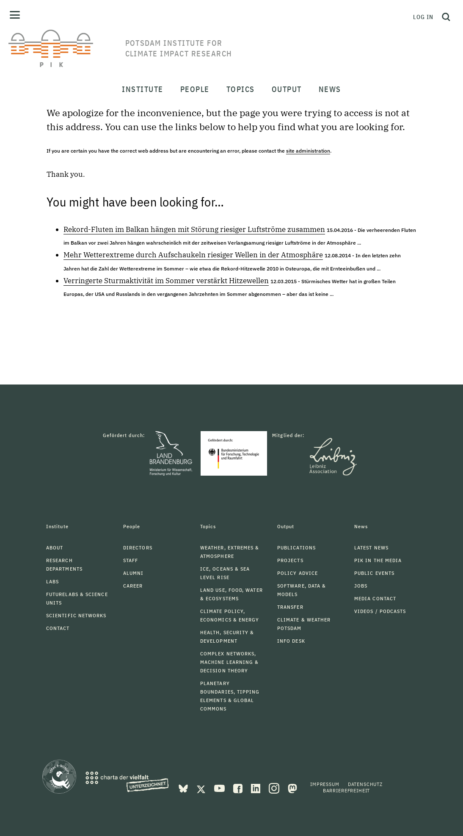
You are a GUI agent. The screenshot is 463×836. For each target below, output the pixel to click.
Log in (423, 17)
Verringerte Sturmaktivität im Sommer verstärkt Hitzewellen (166, 280)
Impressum (324, 784)
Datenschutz (365, 784)
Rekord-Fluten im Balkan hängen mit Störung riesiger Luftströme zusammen (194, 229)
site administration (308, 151)
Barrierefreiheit (346, 790)
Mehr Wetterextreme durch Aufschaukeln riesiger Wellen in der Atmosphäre (193, 254)
